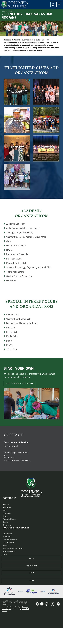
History (5, 516)
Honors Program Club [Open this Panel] (15, 245)
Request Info (30, 565)
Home (3, 11)
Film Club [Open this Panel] (9, 327)
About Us (6, 504)
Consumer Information (10, 540)
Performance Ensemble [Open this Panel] (16, 254)
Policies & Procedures (16, 527)
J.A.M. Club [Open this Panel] (10, 349)
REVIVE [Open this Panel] (8, 345)
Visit (30, 573)
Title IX (5, 554)
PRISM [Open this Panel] (8, 340)
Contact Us (9, 498)
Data (4, 510)
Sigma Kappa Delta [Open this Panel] (14, 271)
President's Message (9, 519)
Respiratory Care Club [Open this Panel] (15, 263)
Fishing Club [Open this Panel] (11, 332)
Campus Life (11, 11)
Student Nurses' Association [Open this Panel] (18, 276)
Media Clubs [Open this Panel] (11, 336)
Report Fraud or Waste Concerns (13, 548)
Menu (58, 3)
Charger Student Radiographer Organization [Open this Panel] (25, 236)
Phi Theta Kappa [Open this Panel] (12, 258)
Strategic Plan (7, 525)
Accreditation (7, 507)
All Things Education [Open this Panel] (14, 223)
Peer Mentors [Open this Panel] (11, 314)
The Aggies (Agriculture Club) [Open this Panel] (18, 232)
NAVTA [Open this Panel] (8, 250)
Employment (7, 513)
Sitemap (5, 522)
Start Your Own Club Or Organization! (18, 383)
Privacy (5, 546)
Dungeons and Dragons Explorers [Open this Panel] (21, 323)
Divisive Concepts (8, 543)
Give (30, 580)
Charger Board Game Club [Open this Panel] (17, 318)
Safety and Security (9, 551)
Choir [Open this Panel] (7, 241)
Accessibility (7, 537)
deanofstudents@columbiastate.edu (17, 460)
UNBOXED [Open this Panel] (10, 280)
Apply (30, 558)
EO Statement (7, 534)
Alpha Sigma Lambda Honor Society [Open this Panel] (22, 228)
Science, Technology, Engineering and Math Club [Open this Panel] (27, 267)
